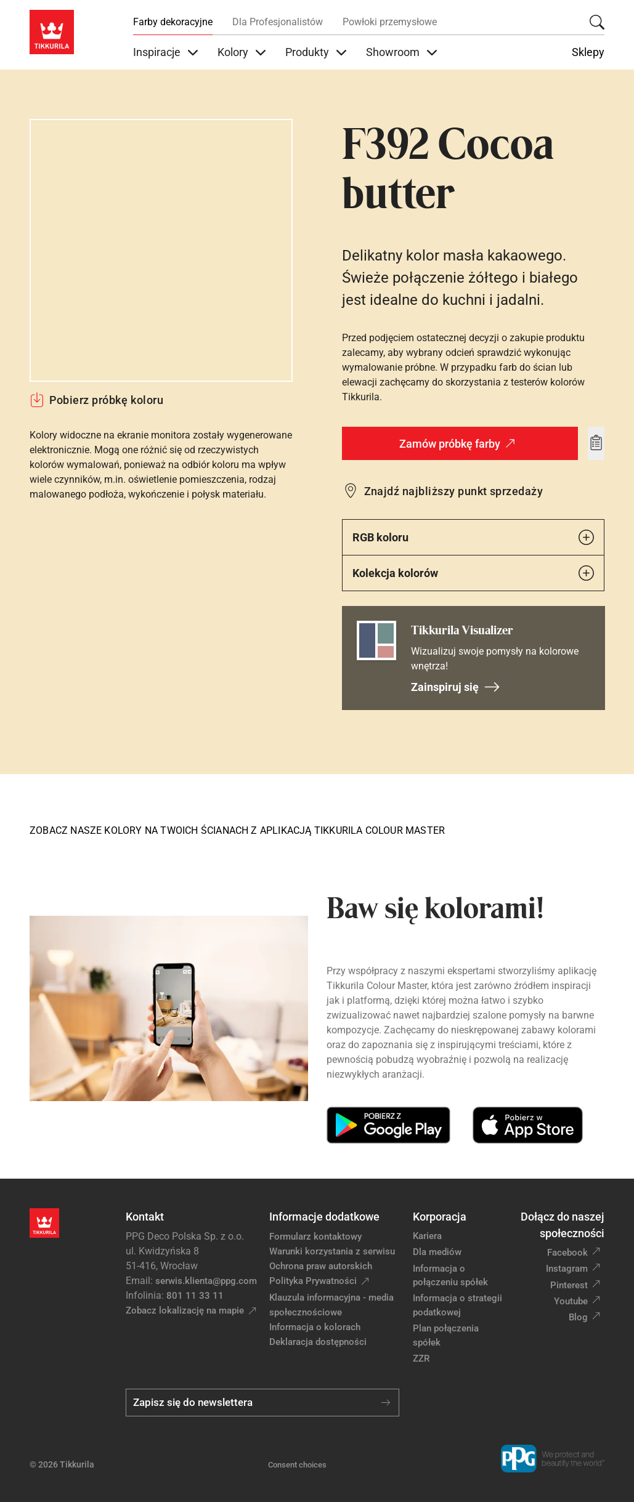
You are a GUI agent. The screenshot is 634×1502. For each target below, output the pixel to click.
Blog (578, 1317)
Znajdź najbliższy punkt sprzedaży (453, 491)
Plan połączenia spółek (446, 1335)
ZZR (421, 1358)
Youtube (571, 1301)
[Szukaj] (597, 22)
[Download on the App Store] (528, 1125)
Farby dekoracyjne (173, 22)
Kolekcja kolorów (473, 573)
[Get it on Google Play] (388, 1125)
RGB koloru (473, 537)
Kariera (427, 1236)
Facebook (567, 1252)
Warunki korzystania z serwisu (332, 1251)
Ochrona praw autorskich (320, 1266)
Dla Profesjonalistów (277, 22)
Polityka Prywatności (313, 1280)
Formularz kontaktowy (315, 1236)
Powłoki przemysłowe (390, 22)
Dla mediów (437, 1252)
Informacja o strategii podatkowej (457, 1305)
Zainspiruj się (455, 687)
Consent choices (297, 1464)
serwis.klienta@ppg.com (206, 1280)
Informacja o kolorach (314, 1327)
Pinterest (569, 1285)
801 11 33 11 (195, 1295)
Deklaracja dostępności (318, 1341)
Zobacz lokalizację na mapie (185, 1310)
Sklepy (588, 52)
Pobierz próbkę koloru (96, 399)
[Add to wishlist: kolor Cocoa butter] (596, 443)
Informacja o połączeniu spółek (450, 1275)
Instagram (567, 1268)
